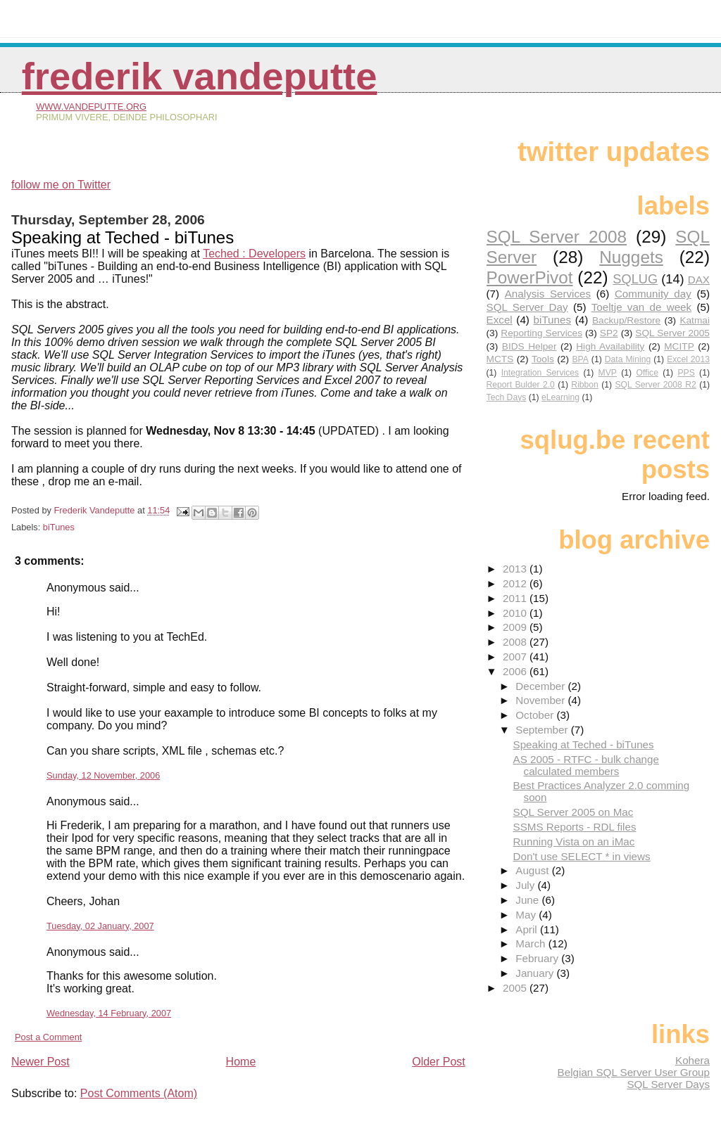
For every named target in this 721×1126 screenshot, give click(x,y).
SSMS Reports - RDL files (575, 827)
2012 (516, 583)
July (526, 885)
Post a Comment (48, 1037)
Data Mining (628, 359)
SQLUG (635, 278)
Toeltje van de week (641, 307)
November (541, 700)
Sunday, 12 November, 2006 (103, 775)
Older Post (438, 1062)
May (527, 915)
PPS (685, 373)
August (533, 870)
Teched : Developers (254, 254)
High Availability (610, 346)
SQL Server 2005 (672, 333)
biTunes (59, 527)
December (541, 686)
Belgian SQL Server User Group (634, 1072)
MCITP (679, 346)
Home (241, 1062)
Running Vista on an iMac (574, 841)
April (527, 929)
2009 (516, 627)
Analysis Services (548, 294)
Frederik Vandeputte (199, 76)
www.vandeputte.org (91, 106)
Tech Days (507, 397)
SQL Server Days (668, 1084)
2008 (516, 642)
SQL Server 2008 (557, 236)
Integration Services (540, 373)
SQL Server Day (527, 307)
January (535, 973)
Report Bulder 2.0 (521, 385)
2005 (516, 988)
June (528, 900)
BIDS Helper (529, 346)
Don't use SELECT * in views (582, 856)
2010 (516, 613)
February (538, 958)
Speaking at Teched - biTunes (583, 744)
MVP (607, 373)
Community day (653, 294)
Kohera (692, 1060)
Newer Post (40, 1062)
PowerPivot (530, 277)
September (543, 730)
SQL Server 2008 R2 (655, 385)
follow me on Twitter (61, 185)
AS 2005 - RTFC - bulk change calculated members (586, 765)
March (531, 943)
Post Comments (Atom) (138, 1093)
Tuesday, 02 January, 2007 (100, 926)
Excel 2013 (688, 359)
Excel (500, 320)
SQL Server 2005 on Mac (573, 812)
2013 (516, 569)
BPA (580, 359)
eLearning (560, 397)
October (535, 715)
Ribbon (584, 385)
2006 (516, 671)
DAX (699, 280)
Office (647, 373)
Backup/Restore (626, 320)
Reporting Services (541, 333)
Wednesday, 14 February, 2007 (108, 1013)
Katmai (694, 320)
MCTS (500, 359)
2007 (516, 657)
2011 (516, 598)
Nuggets (631, 257)
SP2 (609, 333)
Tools (543, 359)
